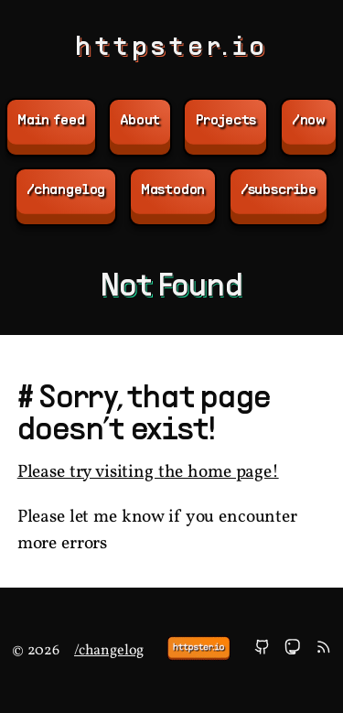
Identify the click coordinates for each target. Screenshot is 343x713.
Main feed (51, 120)
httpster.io (171, 48)
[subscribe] (323, 650)
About (140, 120)
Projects (226, 120)
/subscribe (278, 190)
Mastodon (173, 190)
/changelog (66, 190)
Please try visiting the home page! (148, 472)
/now (309, 120)
